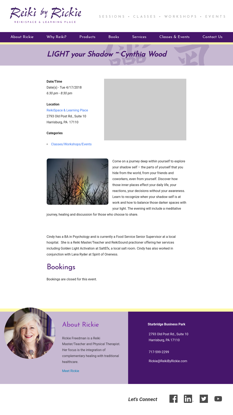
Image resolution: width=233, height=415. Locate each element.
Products (87, 37)
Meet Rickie (70, 371)
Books (113, 37)
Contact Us (213, 37)
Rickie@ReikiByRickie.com (168, 361)
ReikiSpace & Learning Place (67, 110)
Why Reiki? (56, 37)
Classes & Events (174, 37)
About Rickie (22, 37)
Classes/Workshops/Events (71, 144)
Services (139, 37)
